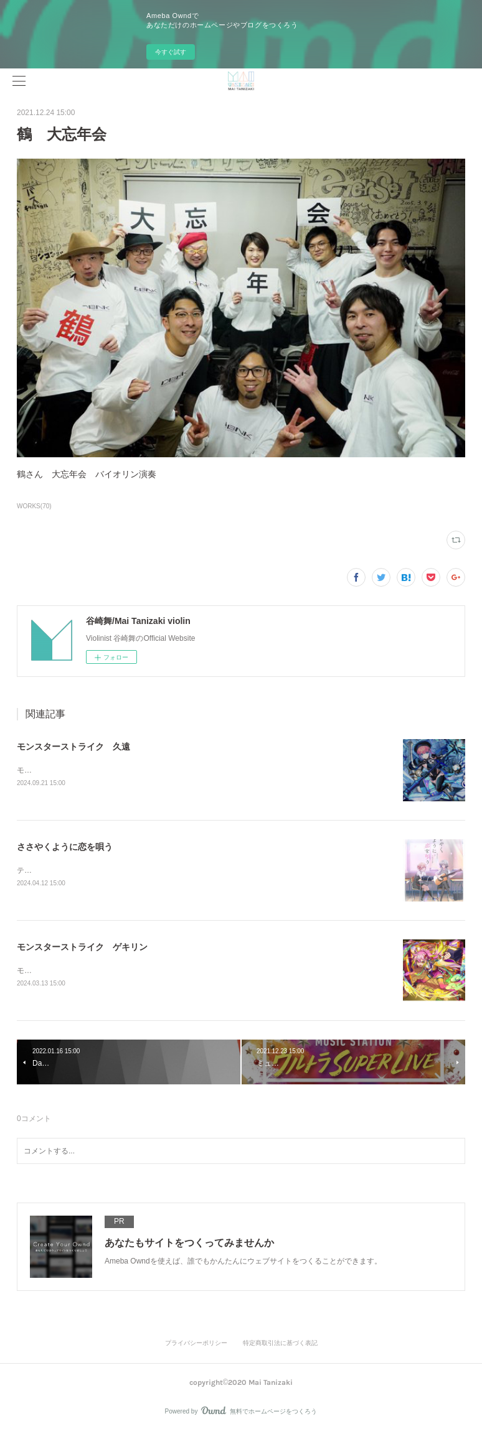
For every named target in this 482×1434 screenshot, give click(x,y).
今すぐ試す (170, 52)
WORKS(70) (34, 506)
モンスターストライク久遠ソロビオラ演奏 (88, 770)
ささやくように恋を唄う (65, 847)
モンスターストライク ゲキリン (82, 947)
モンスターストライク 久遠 (73, 747)
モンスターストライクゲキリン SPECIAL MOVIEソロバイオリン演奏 (135, 971)
